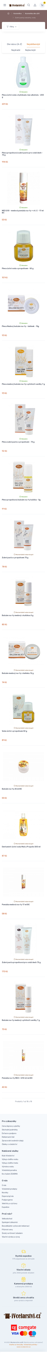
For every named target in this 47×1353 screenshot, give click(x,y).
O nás (4, 1185)
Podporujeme (7, 1200)
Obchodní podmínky (10, 1130)
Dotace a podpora (9, 1133)
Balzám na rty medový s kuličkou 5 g (17, 615)
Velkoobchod (7, 1219)
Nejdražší (15, 50)
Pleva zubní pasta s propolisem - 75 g (18, 442)
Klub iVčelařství (8, 1156)
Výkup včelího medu (10, 1163)
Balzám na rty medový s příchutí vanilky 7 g (21, 1020)
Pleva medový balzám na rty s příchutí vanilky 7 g (23, 384)
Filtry (11, 27)
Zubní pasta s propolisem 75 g (15, 558)
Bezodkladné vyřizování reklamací (15, 1226)
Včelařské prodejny (9, 1189)
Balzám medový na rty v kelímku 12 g (18, 673)
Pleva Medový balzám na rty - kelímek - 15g (20, 326)
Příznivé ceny (7, 1230)
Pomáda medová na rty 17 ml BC (16, 905)
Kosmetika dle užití (32, 13)
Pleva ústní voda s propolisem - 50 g (17, 268)
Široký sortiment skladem (12, 1233)
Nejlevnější (30, 50)
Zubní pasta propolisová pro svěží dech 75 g (21, 962)
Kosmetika (18, 13)
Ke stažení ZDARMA (10, 1174)
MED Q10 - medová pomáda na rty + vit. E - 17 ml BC (23, 212)
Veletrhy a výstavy (9, 1203)
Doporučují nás (8, 1196)
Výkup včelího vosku (10, 1159)
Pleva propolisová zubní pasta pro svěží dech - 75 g (22, 154)
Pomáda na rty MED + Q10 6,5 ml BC (17, 1078)
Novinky (5, 1193)
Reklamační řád (8, 1137)
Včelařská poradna (9, 1170)
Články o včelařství (9, 1144)
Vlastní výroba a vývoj (11, 1237)
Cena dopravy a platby (11, 1126)
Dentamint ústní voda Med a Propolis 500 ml (21, 847)
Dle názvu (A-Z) (14, 44)
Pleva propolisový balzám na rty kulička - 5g (21, 500)
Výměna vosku (8, 1167)
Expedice (5, 1207)
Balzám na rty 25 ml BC (12, 789)
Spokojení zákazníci (10, 1222)
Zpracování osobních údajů (12, 1141)
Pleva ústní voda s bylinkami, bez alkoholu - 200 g (23, 96)
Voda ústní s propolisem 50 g (14, 731)
